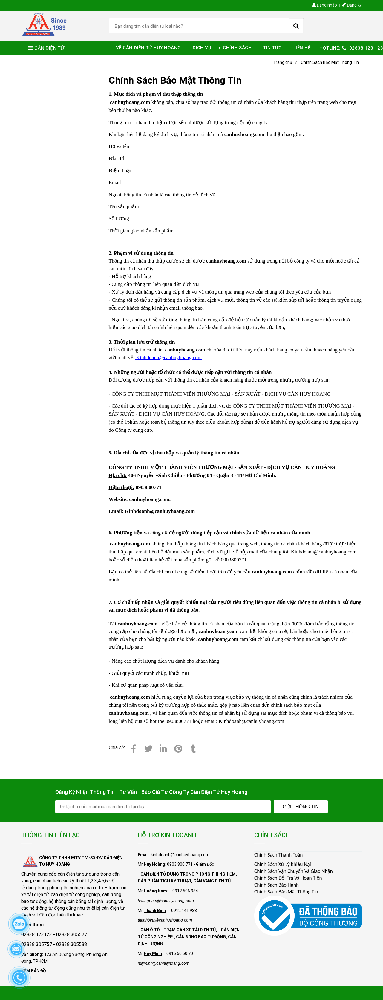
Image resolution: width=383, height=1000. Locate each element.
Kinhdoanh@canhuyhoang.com (168, 357)
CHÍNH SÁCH (237, 47)
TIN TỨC (272, 47)
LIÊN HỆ (302, 47)
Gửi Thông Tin (301, 806)
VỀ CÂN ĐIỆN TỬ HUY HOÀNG (148, 47)
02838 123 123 (366, 48)
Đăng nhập (324, 5)
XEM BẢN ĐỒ (33, 970)
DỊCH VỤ (202, 47)
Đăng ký (352, 5)
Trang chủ (285, 62)
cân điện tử (69, 874)
